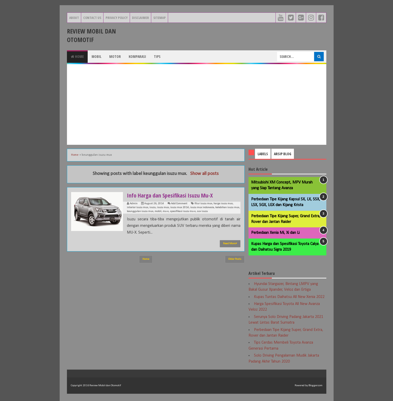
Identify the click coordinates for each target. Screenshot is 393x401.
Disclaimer (140, 17)
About (74, 17)
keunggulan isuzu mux (140, 211)
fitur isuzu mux (203, 203)
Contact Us (92, 17)
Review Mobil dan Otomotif (91, 35)
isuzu (152, 207)
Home (77, 56)
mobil (158, 211)
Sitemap (159, 17)
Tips (157, 56)
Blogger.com (315, 385)
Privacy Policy (117, 17)
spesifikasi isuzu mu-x (183, 211)
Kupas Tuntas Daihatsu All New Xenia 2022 (289, 297)
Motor (115, 56)
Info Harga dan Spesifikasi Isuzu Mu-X (170, 195)
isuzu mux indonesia (202, 207)
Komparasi (137, 56)
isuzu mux (163, 207)
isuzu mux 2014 (179, 207)
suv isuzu (202, 211)
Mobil (96, 56)
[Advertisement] (196, 104)
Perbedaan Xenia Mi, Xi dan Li (275, 233)
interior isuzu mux (137, 207)
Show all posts (204, 173)
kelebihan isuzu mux (227, 207)
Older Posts (234, 259)
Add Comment (179, 203)
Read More (230, 243)
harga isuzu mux (223, 203)
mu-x (166, 211)
